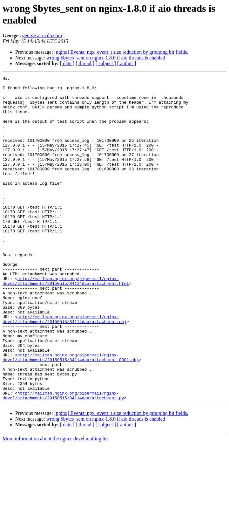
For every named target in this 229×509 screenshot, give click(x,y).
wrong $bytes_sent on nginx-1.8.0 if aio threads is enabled (105, 57)
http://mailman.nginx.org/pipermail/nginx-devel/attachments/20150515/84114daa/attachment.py (63, 459)
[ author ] (126, 63)
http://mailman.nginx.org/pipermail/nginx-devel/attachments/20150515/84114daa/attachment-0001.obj (71, 414)
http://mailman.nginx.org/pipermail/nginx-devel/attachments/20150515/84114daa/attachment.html (66, 322)
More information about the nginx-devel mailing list (56, 503)
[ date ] (67, 63)
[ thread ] (85, 63)
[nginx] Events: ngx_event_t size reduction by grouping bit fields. (121, 52)
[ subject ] (106, 63)
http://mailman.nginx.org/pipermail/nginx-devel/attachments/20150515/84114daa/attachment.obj (64, 368)
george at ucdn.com (42, 35)
